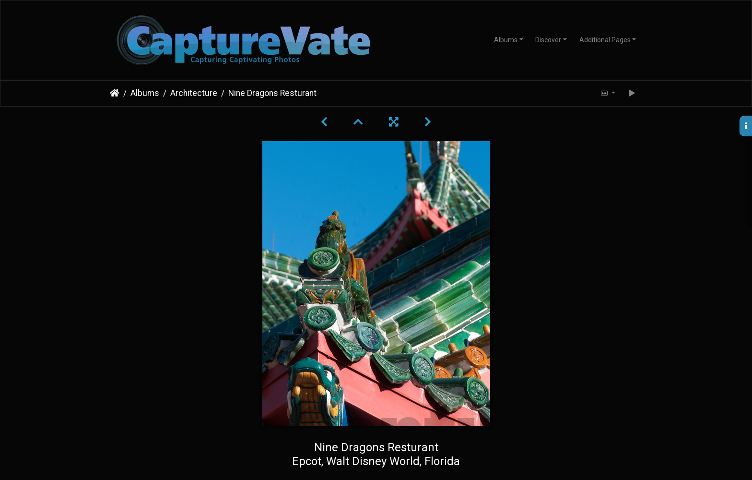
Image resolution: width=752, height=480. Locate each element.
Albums (505, 40)
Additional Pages (605, 40)
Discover (548, 40)
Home (114, 93)
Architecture (193, 93)
